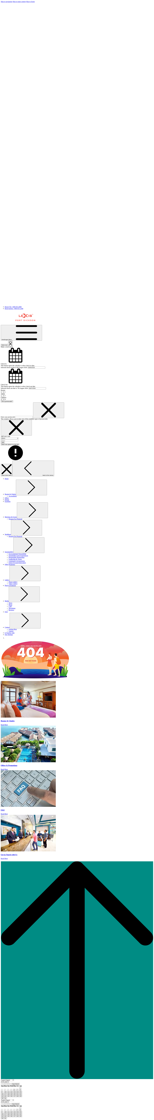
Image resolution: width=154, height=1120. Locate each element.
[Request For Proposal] (15, 519)
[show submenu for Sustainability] (9, 552)
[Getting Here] (13, 629)
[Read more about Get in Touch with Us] (28, 851)
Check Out (4, 384)
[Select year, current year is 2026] (6, 1082)
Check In (3, 364)
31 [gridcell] (5, 1098)
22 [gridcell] (20, 1094)
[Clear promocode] (48, 410)
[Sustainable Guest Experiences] (18, 555)
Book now (4, 345)
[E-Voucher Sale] (10, 633)
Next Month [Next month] (15, 1084)
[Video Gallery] (13, 584)
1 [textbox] (5, 392)
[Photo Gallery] (13, 582)
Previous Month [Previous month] (6, 1084)
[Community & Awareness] (17, 561)
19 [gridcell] (11, 1094)
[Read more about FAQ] (28, 806)
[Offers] (7, 498)
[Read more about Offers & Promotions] (28, 762)
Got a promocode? (7, 401)
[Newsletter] (12, 608)
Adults (3, 394)
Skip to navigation (6, 1)
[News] (10, 603)
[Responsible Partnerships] (16, 557)
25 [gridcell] (8, 1096)
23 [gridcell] (2, 1096)
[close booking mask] (10, 343)
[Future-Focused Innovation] (17, 563)
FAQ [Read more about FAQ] (3, 810)
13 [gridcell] (14, 1092)
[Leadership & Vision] (15, 559)
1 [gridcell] (20, 1088)
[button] (77, 358)
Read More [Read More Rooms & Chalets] (4, 725)
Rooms (3, 390)
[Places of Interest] (10, 585)
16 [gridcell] (2, 1094)
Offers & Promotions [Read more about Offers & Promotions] (9, 765)
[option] (77, 1082)
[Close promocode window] (16, 428)
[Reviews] (11, 610)
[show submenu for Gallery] (7, 580)
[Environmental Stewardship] (17, 554)
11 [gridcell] (8, 1092)
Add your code (5, 436)
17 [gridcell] (5, 1094)
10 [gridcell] (5, 1092)
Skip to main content (19, 1)
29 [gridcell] (20, 1096)
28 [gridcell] (17, 1096)
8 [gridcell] (20, 1090)
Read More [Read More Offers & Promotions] (4, 769)
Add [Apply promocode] (3, 442)
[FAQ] (6, 612)
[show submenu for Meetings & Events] (11, 517)
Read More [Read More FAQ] (4, 814)
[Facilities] (8, 501)
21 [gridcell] (17, 1094)
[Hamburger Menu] (21, 333)
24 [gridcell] (5, 1096)
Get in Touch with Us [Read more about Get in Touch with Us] (9, 855)
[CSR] (10, 606)
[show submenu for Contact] (7, 627)
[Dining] (7, 500)
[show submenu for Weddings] (8, 534)
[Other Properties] (10, 564)
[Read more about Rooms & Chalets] (28, 717)
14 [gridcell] (17, 1092)
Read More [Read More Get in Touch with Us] (4, 858)
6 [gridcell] (14, 1090)
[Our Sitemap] (9, 634)
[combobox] (5, 392)
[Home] (7, 479)
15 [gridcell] (20, 1092)
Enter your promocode (8, 417)
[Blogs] (10, 605)
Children (3, 397)
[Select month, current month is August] (9, 1080)
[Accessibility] (13, 496)
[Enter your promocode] (24, 417)
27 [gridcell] (14, 1096)
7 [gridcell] (17, 1090)
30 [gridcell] (2, 1098)
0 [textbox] (5, 399)
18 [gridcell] (8, 1094)
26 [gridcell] (11, 1096)
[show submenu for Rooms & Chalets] (10, 494)
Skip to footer (30, 1)
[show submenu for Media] (7, 601)
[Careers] (11, 631)
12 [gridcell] (11, 1092)
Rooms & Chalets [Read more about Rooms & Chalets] (8, 721)
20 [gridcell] (14, 1094)
